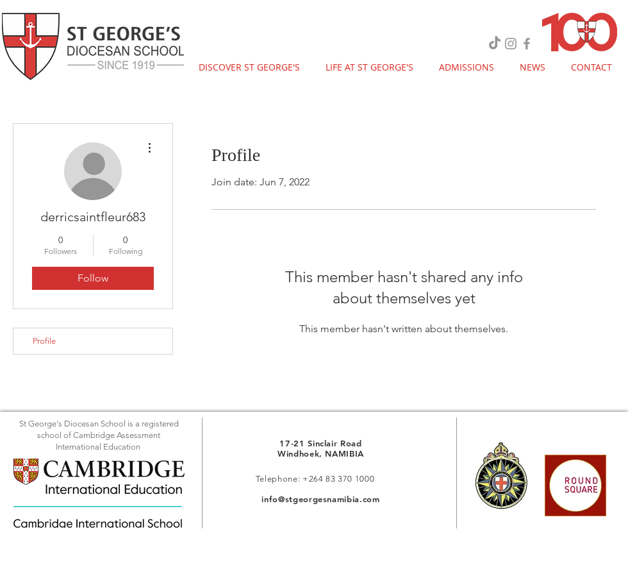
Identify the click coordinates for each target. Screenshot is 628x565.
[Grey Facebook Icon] (526, 43)
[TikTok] (494, 43)
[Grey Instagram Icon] (510, 43)
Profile (44, 341)
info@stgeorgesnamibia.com (320, 499)
